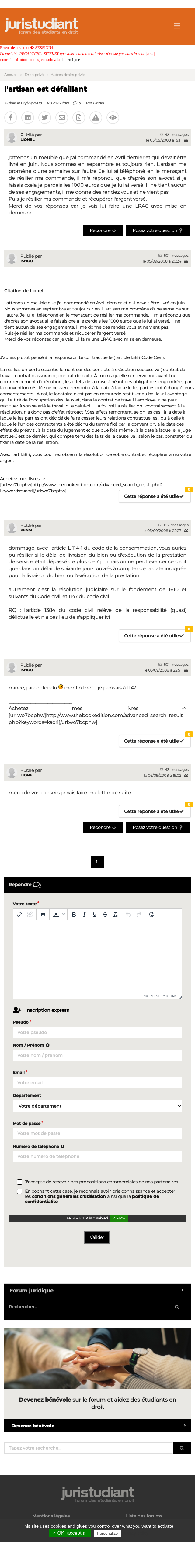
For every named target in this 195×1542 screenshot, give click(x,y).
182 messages (173, 525)
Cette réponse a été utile (157, 494)
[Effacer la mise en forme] (115, 914)
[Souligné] (94, 914)
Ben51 (26, 530)
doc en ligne (70, 59)
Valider (97, 1237)
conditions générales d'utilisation (69, 1196)
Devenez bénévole (101, 1425)
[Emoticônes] (152, 914)
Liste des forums (144, 1516)
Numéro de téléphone (39, 1146)
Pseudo (21, 1022)
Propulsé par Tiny (160, 996)
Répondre (103, 230)
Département (27, 1095)
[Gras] (74, 914)
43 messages (174, 134)
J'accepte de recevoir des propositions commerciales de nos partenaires (101, 1182)
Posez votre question (158, 230)
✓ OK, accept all (70, 1533)
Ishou (26, 261)
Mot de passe (26, 1123)
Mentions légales (51, 1516)
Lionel (98, 103)
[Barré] (105, 914)
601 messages (173, 255)
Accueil (10, 75)
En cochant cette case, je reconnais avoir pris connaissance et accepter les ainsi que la (100, 1196)
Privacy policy (135, 1533)
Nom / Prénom (32, 1045)
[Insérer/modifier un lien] (19, 914)
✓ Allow (119, 1218)
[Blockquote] (43, 914)
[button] (58, 914)
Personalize (107, 1533)
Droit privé (34, 75)
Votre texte (25, 903)
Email (19, 1072)
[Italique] (84, 914)
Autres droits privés (68, 75)
